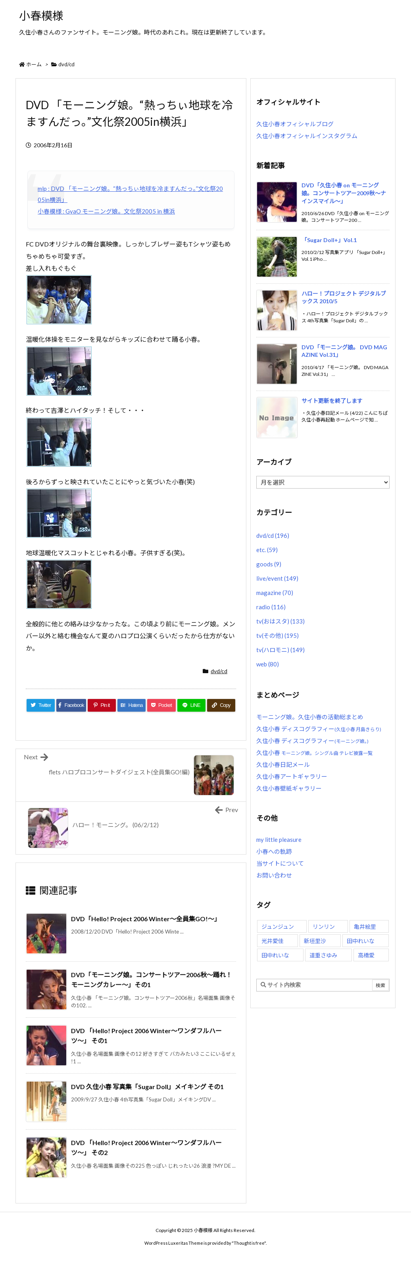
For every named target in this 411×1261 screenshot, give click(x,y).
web (267, 664)
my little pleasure (279, 839)
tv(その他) (277, 635)
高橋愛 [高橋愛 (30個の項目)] (366, 955)
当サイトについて (280, 863)
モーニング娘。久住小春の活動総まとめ (309, 716)
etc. (267, 549)
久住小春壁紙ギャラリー (289, 788)
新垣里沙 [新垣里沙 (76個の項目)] (315, 941)
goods (268, 564)
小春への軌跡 (274, 851)
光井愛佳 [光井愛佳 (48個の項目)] (272, 941)
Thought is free (249, 1243)
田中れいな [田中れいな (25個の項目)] (275, 955)
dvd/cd (66, 64)
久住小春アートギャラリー (291, 776)
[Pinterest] (102, 705)
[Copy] (221, 705)
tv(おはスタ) (280, 621)
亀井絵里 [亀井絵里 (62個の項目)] (365, 926)
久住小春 (314, 752)
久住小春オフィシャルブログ (295, 123)
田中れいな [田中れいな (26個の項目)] (361, 941)
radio (271, 606)
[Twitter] (41, 705)
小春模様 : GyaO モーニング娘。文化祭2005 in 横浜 (106, 211)
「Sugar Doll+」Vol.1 (329, 240)
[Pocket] (161, 705)
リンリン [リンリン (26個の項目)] (324, 926)
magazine (274, 592)
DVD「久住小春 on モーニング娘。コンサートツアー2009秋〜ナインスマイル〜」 (344, 193)
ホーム (34, 64)
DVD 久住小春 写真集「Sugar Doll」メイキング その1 (147, 1086)
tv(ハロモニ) (280, 649)
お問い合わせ (274, 875)
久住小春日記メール (283, 764)
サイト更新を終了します (332, 400)
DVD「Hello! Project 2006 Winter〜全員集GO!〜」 (146, 918)
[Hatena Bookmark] (131, 705)
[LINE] (191, 705)
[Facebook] (71, 705)
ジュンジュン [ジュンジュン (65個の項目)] (277, 926)
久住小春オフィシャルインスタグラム (306, 135)
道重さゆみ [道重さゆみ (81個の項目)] (323, 955)
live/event (277, 578)
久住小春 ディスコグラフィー (318, 728)
